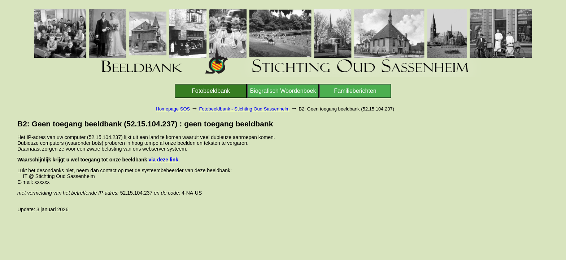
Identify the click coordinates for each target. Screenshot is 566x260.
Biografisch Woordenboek (283, 91)
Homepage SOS (173, 109)
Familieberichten (355, 91)
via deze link (163, 159)
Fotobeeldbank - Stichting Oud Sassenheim (244, 109)
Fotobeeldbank (211, 91)
